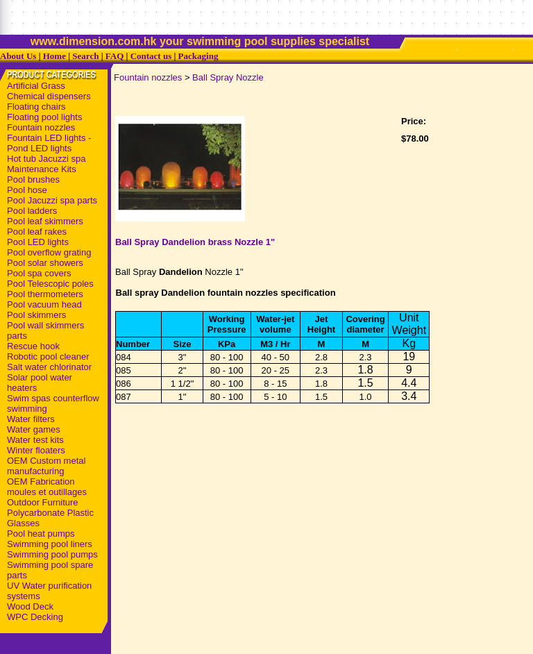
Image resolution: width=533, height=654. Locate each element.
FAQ (114, 56)
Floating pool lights (44, 117)
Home (54, 56)
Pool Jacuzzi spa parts (52, 200)
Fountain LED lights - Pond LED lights (49, 143)
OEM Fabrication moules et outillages (47, 486)
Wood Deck (30, 606)
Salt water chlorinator (49, 367)
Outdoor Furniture (42, 502)
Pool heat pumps (41, 533)
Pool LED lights (38, 242)
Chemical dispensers (49, 96)
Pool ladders (32, 211)
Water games (33, 429)
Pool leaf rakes (37, 231)
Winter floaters (36, 450)
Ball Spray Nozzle (228, 77)
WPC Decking (35, 617)
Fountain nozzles (41, 127)
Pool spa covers (39, 273)
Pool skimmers (36, 315)
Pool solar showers (45, 263)
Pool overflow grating (49, 252)
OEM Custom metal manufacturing (46, 465)
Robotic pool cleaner (48, 356)
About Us (18, 56)
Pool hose (27, 190)
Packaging (198, 56)
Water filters (31, 419)
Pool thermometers (45, 294)
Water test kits (35, 440)
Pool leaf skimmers (45, 221)
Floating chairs (36, 106)
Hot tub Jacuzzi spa (46, 158)
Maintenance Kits (41, 169)
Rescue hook (33, 346)
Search (85, 56)
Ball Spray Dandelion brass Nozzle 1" (195, 242)
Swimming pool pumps (52, 554)
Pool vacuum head (44, 304)
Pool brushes (33, 179)
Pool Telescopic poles (50, 283)
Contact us (151, 56)
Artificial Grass (36, 86)
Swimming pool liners (49, 544)
